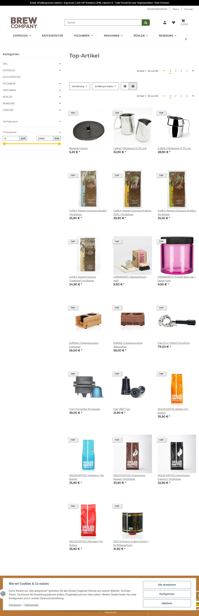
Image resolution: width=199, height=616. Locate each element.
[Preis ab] (11, 138)
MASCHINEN (9, 90)
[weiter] (193, 96)
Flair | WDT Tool (121, 408)
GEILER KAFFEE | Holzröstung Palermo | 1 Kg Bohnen (174, 477)
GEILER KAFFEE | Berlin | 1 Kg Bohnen (173, 410)
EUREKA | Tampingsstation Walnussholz (128, 344)
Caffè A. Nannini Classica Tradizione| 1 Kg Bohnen (82, 278)
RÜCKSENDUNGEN (157, 9)
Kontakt (188, 9)
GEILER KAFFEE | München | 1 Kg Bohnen (86, 543)
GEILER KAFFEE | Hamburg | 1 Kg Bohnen (86, 477)
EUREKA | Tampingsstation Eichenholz (83, 344)
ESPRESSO (9, 70)
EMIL (5, 63)
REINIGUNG (9, 103)
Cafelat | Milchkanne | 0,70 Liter (174, 148)
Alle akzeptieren (167, 584)
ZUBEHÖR (8, 109)
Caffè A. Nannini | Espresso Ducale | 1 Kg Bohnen (88, 212)
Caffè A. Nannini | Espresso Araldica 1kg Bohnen (177, 212)
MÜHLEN (7, 96)
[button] (165, 22)
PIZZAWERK (9, 83)
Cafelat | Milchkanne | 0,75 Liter (130, 148)
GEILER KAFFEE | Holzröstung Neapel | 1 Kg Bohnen (129, 477)
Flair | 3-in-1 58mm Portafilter (174, 342)
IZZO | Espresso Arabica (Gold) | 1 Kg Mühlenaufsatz (131, 543)
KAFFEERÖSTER (11, 76)
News (176, 9)
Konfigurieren (166, 594)
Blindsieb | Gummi (78, 148)
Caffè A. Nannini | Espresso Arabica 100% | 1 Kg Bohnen (132, 212)
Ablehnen (167, 603)
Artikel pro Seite (104, 86)
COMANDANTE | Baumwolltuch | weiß (130, 278)
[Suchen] (103, 22)
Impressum (15, 604)
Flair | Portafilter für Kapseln (84, 408)
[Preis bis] (44, 138)
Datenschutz (31, 604)
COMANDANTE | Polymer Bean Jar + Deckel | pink (176, 278)
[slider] (4, 144)
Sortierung (78, 86)
